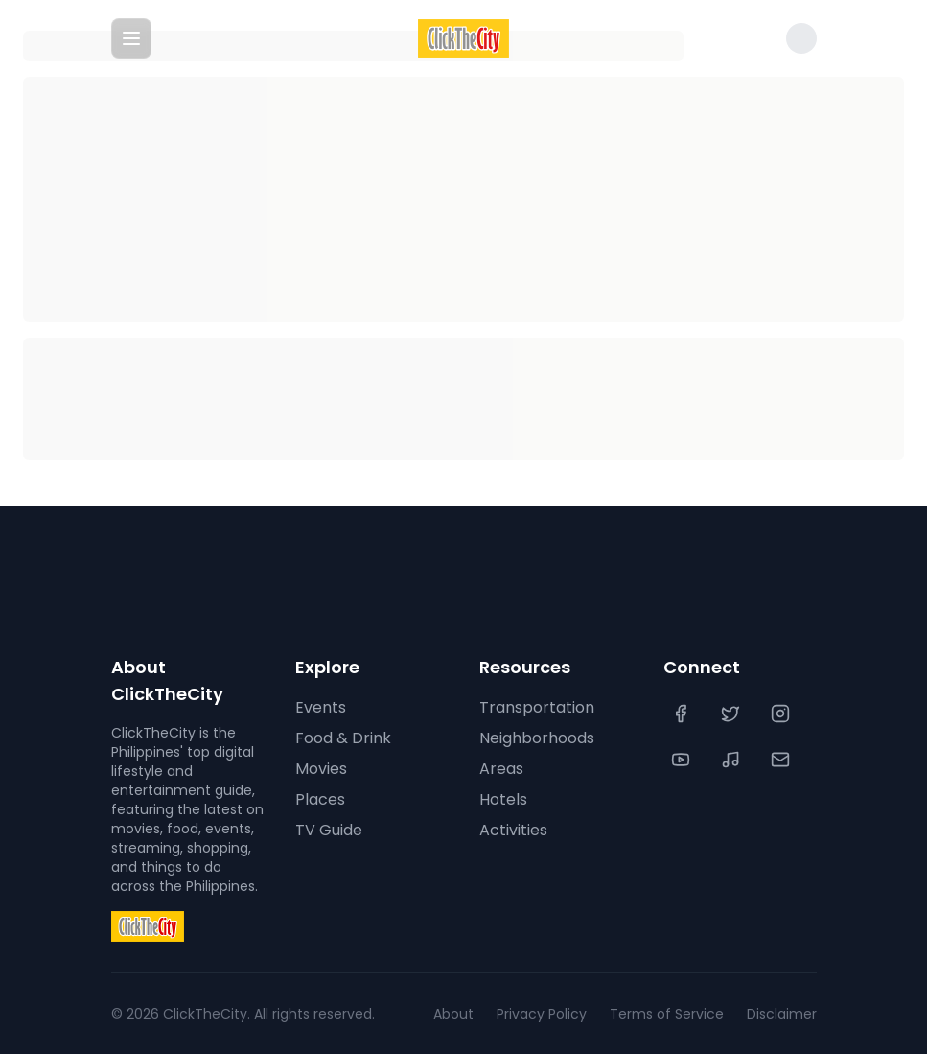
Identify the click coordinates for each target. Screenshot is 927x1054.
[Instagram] (782, 713)
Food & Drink (343, 738)
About (453, 1013)
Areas (501, 769)
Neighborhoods (536, 738)
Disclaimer (782, 1013)
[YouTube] (682, 759)
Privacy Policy (542, 1013)
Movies (321, 769)
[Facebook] (682, 713)
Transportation (536, 707)
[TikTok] (732, 759)
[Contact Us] (782, 759)
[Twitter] (732, 713)
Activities (513, 830)
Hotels (503, 799)
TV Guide (328, 830)
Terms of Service (667, 1013)
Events (320, 707)
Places (320, 799)
